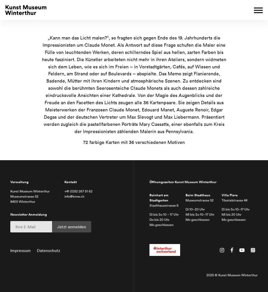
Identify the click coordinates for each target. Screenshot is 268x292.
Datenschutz (48, 250)
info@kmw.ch (74, 196)
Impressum (20, 250)
